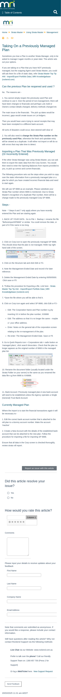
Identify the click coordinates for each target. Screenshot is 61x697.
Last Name (11, 584)
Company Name (14, 597)
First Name (11, 570)
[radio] (9, 522)
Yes (12, 493)
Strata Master (17, 32)
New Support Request (43, 671)
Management (52, 32)
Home (4, 32)
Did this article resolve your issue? (25, 483)
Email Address (13, 610)
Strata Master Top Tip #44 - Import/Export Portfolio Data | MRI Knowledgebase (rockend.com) (29, 76)
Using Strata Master (34, 32)
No (12, 498)
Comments (9, 533)
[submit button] (13, 684)
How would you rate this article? (28, 510)
